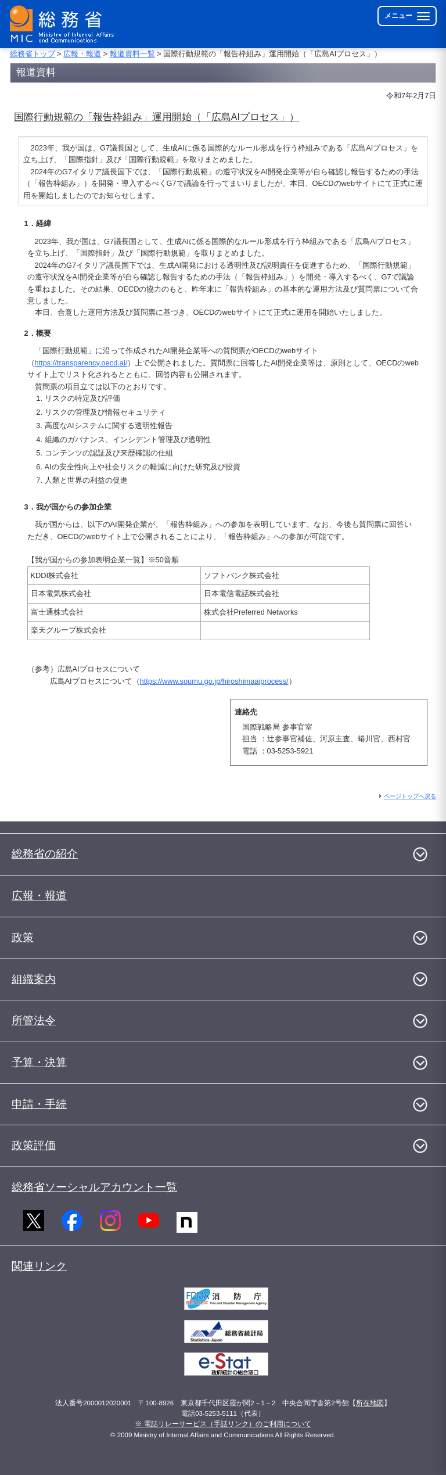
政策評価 (34, 1145)
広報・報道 (82, 53)
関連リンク (39, 1266)
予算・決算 (39, 1062)
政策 (23, 937)
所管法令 (34, 1020)
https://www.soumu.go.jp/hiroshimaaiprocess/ (214, 681)
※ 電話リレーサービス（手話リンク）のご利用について (223, 1423)
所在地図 (370, 1402)
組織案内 (34, 979)
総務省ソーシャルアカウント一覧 (94, 1187)
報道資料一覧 (132, 53)
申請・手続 (39, 1104)
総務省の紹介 (45, 854)
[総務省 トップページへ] (64, 24)
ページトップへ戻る (410, 796)
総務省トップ (32, 53)
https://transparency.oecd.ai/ (81, 362)
